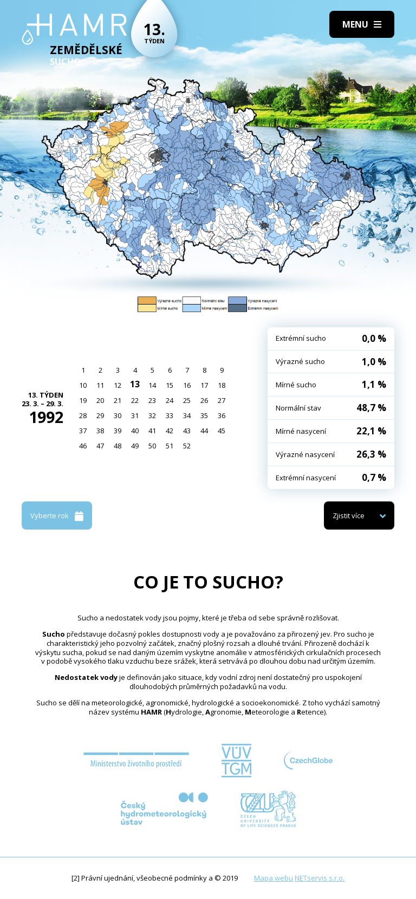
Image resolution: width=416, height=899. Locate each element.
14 (152, 385)
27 (221, 400)
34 (187, 415)
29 (100, 415)
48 (117, 446)
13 (135, 384)
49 (135, 446)
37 (83, 430)
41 (152, 430)
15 (169, 385)
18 (221, 385)
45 (221, 430)
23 (152, 400)
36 (221, 415)
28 (83, 415)
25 (187, 400)
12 (117, 385)
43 (187, 430)
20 (100, 400)
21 (117, 400)
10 (83, 385)
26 (204, 400)
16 (187, 385)
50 (152, 446)
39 (117, 430)
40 (135, 430)
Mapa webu (273, 878)
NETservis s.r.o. (319, 878)
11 (100, 385)
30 (117, 415)
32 (152, 415)
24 (169, 400)
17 (204, 385)
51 (169, 446)
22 (135, 400)
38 (100, 430)
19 (83, 400)
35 (204, 415)
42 (169, 430)
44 (204, 430)
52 (187, 446)
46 (83, 446)
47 (100, 446)
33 (169, 415)
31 (135, 415)
